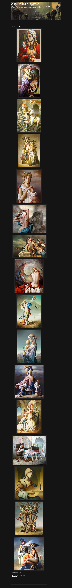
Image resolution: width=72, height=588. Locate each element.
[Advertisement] (30, 22)
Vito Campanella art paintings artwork (19, 575)
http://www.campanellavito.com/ (16, 572)
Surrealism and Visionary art (25, 4)
